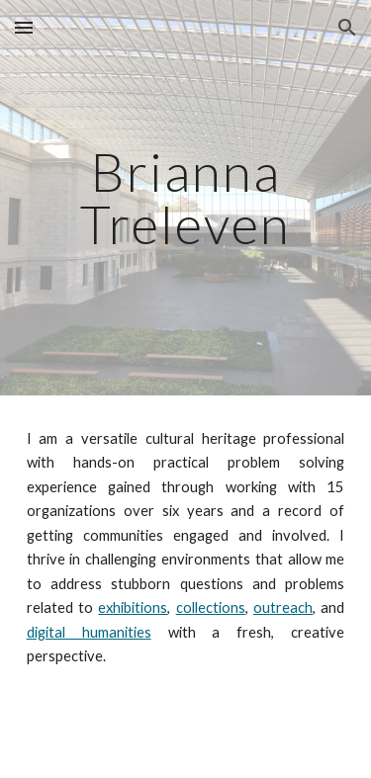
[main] (186, 198)
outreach (283, 607)
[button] (23, 27)
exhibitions (132, 607)
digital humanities (89, 632)
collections (210, 607)
